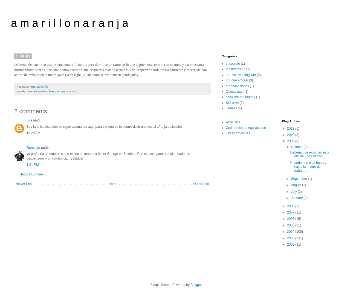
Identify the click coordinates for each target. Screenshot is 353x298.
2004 (291, 232)
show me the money (240, 97)
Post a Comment (33, 174)
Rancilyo (33, 148)
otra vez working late (40, 91)
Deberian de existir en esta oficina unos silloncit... (309, 154)
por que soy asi (66, 91)
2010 (291, 135)
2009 (291, 141)
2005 (291, 225)
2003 (291, 238)
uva (29, 120)
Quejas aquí (235, 91)
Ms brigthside (235, 69)
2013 (291, 128)
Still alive (232, 103)
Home (113, 184)
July (294, 192)
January (297, 198)
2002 (291, 244)
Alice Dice (233, 122)
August (296, 185)
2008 (291, 206)
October (297, 147)
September (299, 179)
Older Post (201, 184)
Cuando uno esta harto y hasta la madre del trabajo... (308, 167)
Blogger (196, 285)
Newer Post (24, 184)
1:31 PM (33, 165)
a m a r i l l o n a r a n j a (69, 23)
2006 (291, 219)
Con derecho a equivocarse (246, 128)
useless (231, 108)
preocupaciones (237, 86)
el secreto (233, 64)
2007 (291, 212)
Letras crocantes (238, 133)
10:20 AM (33, 133)
